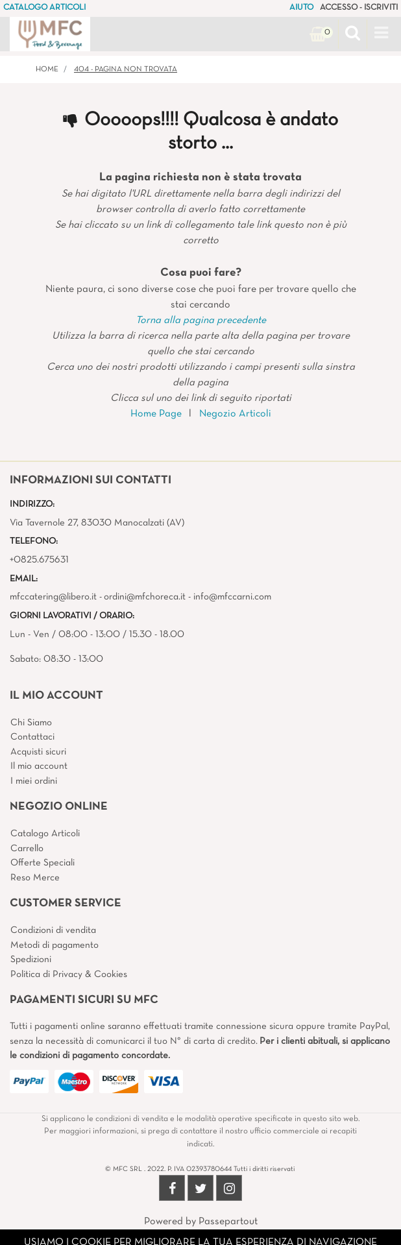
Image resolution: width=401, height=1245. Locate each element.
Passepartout (228, 1221)
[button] (352, 34)
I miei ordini (33, 781)
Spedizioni (30, 959)
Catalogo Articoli (45, 833)
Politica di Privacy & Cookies (68, 974)
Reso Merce (35, 877)
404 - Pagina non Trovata (125, 69)
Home (47, 69)
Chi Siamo (31, 722)
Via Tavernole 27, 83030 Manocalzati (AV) (97, 522)
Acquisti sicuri (38, 751)
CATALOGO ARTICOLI (44, 8)
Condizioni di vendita (53, 930)
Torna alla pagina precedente (201, 320)
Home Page (156, 413)
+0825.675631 (39, 559)
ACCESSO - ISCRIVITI (359, 8)
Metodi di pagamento (54, 945)
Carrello (26, 848)
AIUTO (301, 8)
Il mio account (38, 766)
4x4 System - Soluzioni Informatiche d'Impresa (229, 1237)
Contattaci (32, 737)
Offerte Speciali (42, 862)
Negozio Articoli (235, 413)
